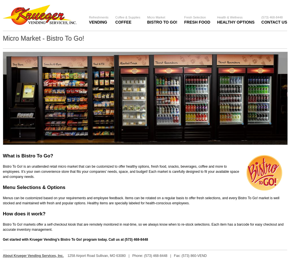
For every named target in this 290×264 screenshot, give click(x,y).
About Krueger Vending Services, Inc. (33, 256)
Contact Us (274, 20)
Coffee (127, 20)
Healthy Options (236, 20)
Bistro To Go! (162, 20)
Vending (98, 20)
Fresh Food (197, 20)
